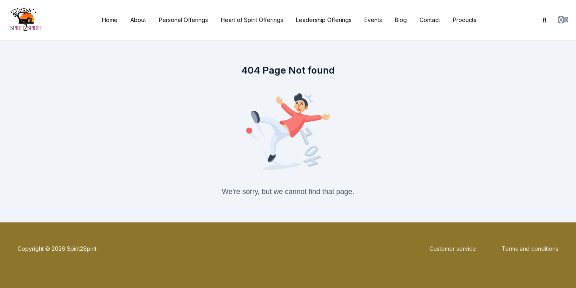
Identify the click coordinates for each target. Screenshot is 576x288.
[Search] (544, 20)
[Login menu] (563, 20)
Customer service (453, 248)
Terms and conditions (530, 248)
